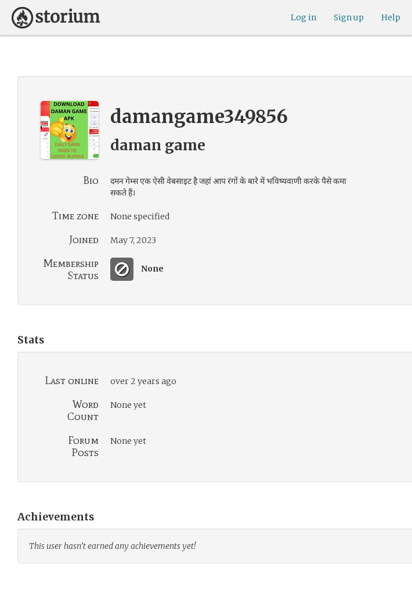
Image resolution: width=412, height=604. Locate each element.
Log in (303, 17)
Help (390, 17)
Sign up (349, 17)
